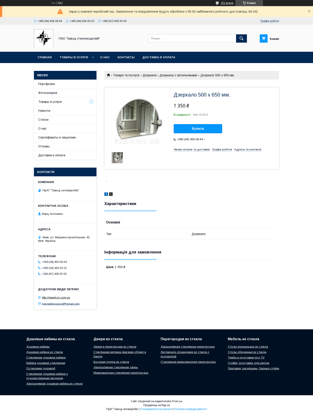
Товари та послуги (126, 75)
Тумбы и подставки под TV (246, 357)
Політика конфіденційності (190, 409)
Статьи (43, 119)
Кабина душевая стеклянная (45, 363)
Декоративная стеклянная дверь (115, 367)
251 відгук (227, 3)
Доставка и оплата (158, 57)
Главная (45, 57)
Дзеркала (149, 75)
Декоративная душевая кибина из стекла (54, 383)
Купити (198, 128)
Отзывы (44, 146)
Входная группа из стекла (111, 361)
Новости (44, 110)
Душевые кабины (38, 346)
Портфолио (46, 84)
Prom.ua (177, 401)
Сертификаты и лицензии (57, 137)
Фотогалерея (47, 93)
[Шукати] (241, 38)
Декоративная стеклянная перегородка (188, 346)
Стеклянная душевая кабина (46, 357)
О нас (105, 57)
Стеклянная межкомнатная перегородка (188, 361)
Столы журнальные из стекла (248, 346)
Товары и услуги (74, 57)
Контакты (126, 57)
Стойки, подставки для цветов (248, 363)
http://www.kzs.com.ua (56, 297)
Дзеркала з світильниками (178, 75)
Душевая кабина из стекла (44, 352)
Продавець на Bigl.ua (156, 405)
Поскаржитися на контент (156, 409)
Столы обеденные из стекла (247, 352)
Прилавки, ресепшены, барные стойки (253, 368)
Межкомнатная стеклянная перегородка (120, 372)
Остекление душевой (40, 368)
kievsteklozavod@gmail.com (61, 303)
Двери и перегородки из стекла (114, 346)
